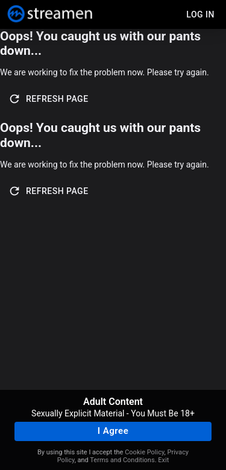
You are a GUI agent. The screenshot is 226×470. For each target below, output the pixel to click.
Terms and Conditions (122, 460)
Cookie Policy (144, 452)
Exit (163, 460)
